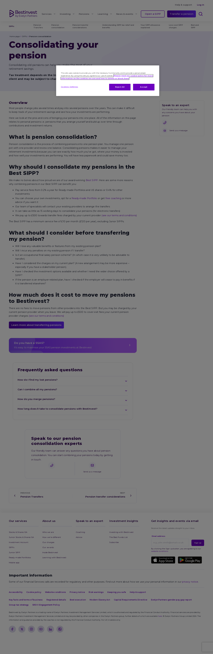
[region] (107, 80)
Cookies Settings (69, 87)
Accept (143, 87)
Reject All (120, 87)
